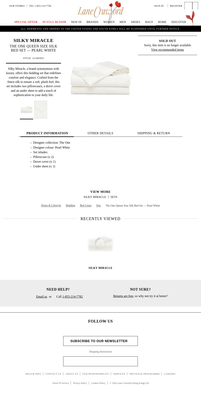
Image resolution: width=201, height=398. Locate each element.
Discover (178, 22)
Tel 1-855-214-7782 (40, 6)
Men (123, 22)
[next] (129, 78)
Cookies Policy (98, 383)
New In (76, 22)
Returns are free (123, 296)
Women (109, 22)
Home (162, 22)
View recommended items (167, 49)
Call (68, 297)
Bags (149, 22)
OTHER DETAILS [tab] (100, 133)
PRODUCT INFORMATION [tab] (47, 133)
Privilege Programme (145, 374)
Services (119, 374)
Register (176, 6)
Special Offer (26, 22)
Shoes (135, 22)
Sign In (160, 5)
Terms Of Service (60, 383)
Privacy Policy (80, 383)
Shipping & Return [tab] (153, 133)
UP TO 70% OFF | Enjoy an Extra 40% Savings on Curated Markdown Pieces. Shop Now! (100, 28)
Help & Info (33, 374)
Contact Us (53, 374)
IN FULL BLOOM (54, 22)
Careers (169, 374)
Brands (92, 22)
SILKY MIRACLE (34, 40)
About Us (72, 374)
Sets (114, 197)
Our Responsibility (95, 374)
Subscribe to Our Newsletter (100, 341)
